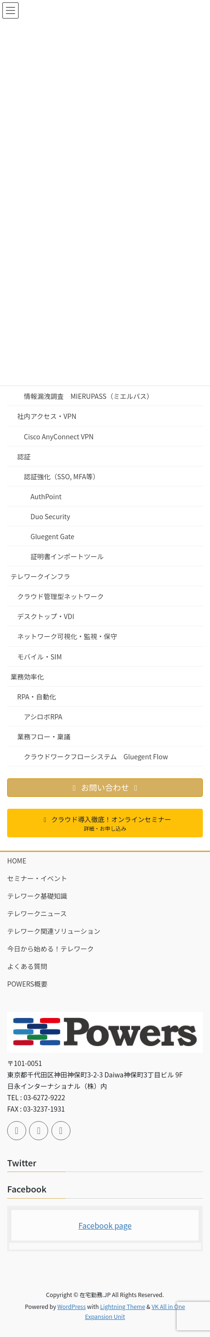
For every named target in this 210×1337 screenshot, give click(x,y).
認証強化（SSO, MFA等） (62, 476)
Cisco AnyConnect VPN (59, 436)
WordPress (71, 1306)
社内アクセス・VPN (46, 416)
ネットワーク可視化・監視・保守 (67, 636)
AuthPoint (45, 496)
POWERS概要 (27, 983)
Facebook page (105, 1225)
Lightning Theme (122, 1306)
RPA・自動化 (36, 696)
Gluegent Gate (52, 536)
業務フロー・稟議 (43, 736)
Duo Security (50, 516)
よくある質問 (27, 966)
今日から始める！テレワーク (50, 948)
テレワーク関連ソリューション (53, 931)
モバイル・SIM (39, 656)
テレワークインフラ (40, 576)
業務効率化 (27, 676)
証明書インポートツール (67, 556)
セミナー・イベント (37, 878)
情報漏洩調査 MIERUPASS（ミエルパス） (88, 396)
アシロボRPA (43, 716)
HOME (16, 860)
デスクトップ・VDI (45, 616)
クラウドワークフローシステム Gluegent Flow (96, 756)
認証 (23, 456)
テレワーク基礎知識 (37, 896)
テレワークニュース (37, 913)
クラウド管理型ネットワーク (60, 596)
